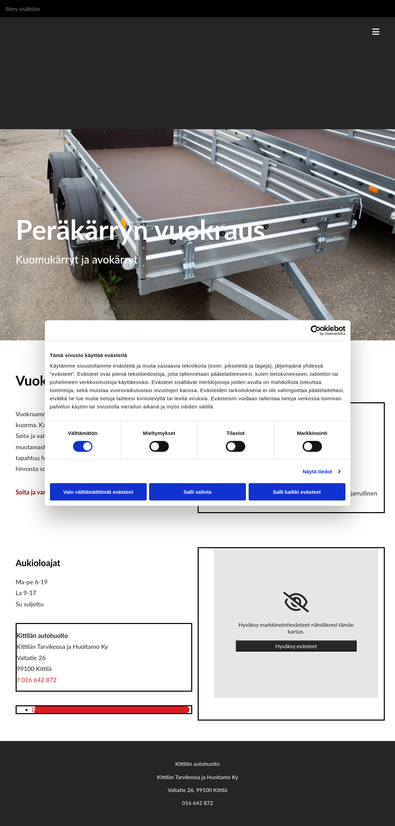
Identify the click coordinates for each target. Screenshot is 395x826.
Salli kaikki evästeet (297, 492)
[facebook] (34, 709)
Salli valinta (197, 492)
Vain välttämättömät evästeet (98, 492)
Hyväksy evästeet (296, 646)
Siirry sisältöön (22, 8)
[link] (296, 602)
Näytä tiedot (317, 471)
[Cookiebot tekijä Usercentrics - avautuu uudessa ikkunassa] (315, 330)
